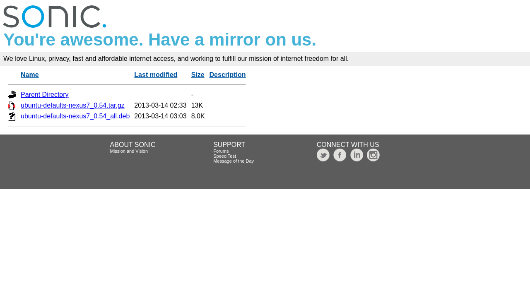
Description (228, 74)
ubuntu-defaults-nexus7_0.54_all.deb (75, 116)
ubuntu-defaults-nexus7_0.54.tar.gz (73, 105)
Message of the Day (233, 161)
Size (198, 74)
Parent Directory (45, 94)
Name (30, 74)
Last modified (155, 74)
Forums (221, 151)
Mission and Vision (129, 151)
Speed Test (224, 156)
